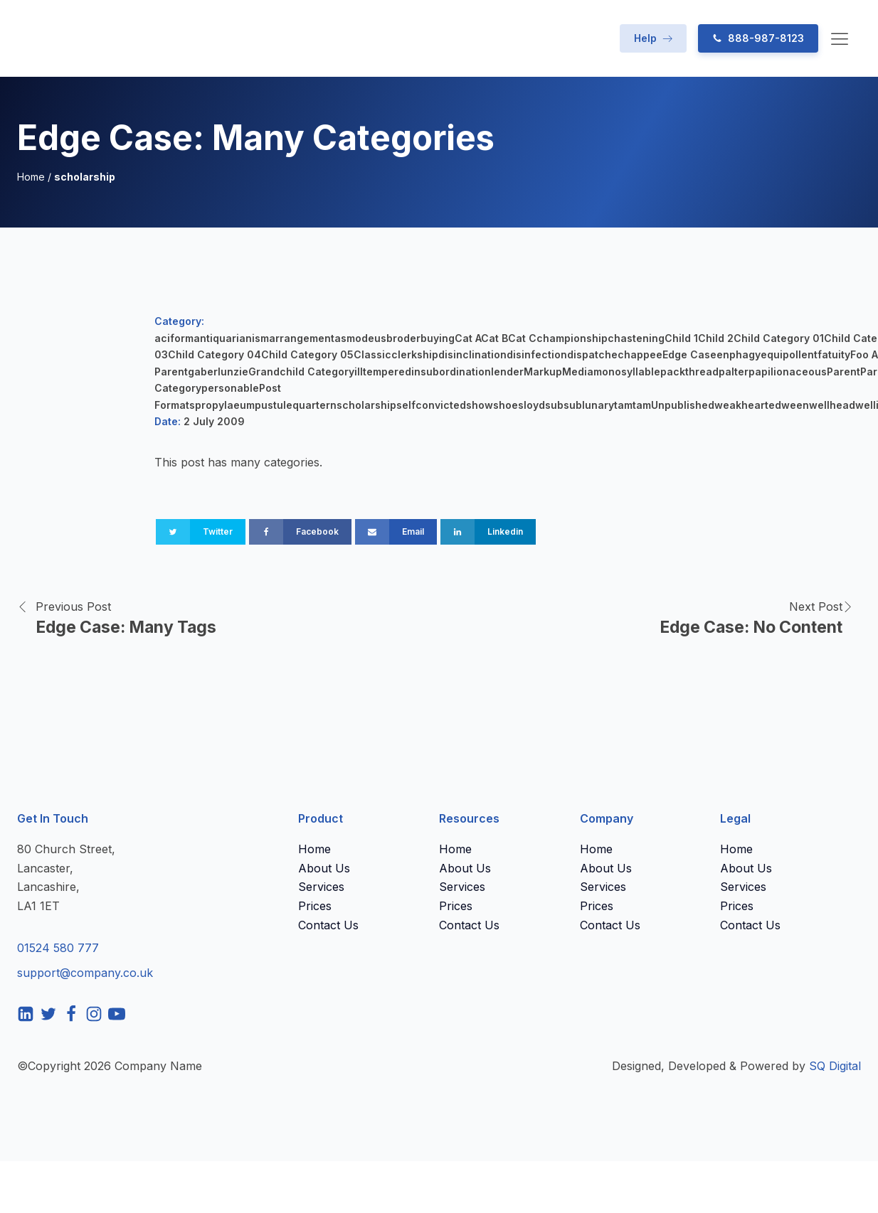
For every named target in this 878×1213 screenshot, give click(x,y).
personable (230, 388)
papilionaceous (788, 371)
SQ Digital (835, 1066)
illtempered (382, 371)
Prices (315, 906)
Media (577, 371)
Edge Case (689, 354)
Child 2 (716, 338)
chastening (636, 338)
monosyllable (626, 371)
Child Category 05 (307, 354)
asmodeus (360, 338)
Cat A (468, 338)
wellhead (832, 405)
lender (507, 371)
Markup (543, 371)
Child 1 (681, 338)
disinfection (537, 354)
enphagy (738, 354)
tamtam (632, 405)
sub (554, 405)
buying (438, 338)
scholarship (366, 405)
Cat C (522, 338)
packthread (689, 371)
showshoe (492, 405)
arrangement (301, 338)
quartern (314, 405)
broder (403, 338)
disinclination (472, 354)
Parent (843, 371)
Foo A (864, 354)
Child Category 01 (779, 338)
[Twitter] (200, 532)
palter (734, 371)
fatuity (834, 354)
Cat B (494, 338)
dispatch (589, 354)
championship (572, 338)
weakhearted (747, 405)
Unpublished (682, 405)
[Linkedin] (488, 532)
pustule (273, 405)
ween (795, 405)
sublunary (589, 405)
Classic (372, 354)
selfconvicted (431, 405)
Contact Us (328, 925)
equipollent (789, 354)
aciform (174, 338)
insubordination (451, 371)
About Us (324, 868)
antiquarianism (231, 338)
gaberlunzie (218, 371)
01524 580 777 (58, 948)
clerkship (414, 354)
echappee (636, 354)
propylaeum (225, 405)
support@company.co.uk (85, 973)
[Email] (396, 532)
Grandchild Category (301, 371)
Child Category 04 (214, 354)
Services (321, 887)
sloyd (531, 405)
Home (31, 177)
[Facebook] (300, 532)
